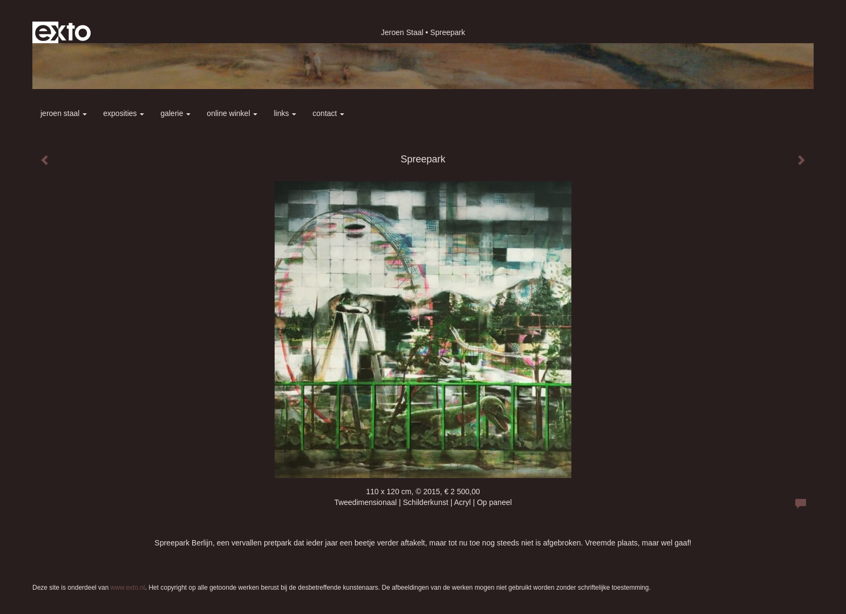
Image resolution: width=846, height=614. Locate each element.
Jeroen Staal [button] (63, 113)
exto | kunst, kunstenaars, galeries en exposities (62, 32)
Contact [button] (328, 113)
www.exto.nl (128, 587)
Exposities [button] (123, 113)
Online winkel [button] (232, 113)
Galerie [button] (175, 113)
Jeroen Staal (402, 32)
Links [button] (285, 113)
